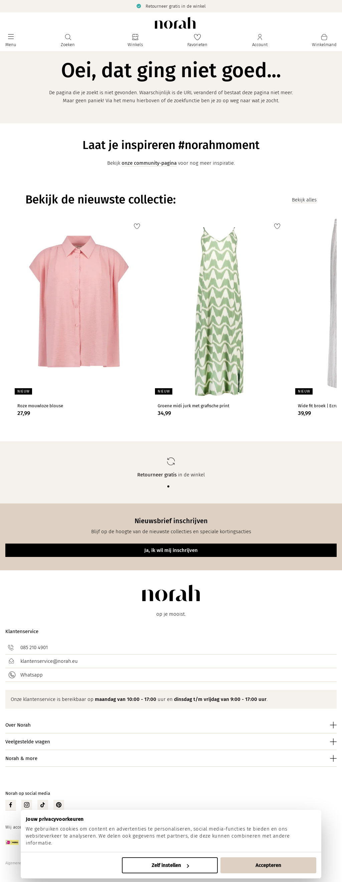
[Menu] (10, 40)
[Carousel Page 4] (179, 486)
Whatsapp (31, 675)
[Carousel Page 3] (174, 486)
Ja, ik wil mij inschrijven (171, 550)
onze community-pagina (149, 163)
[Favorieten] (197, 40)
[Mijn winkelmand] (324, 40)
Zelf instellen (170, 865)
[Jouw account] (260, 40)
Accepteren (268, 865)
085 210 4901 (34, 647)
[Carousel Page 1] (163, 486)
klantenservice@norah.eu (49, 661)
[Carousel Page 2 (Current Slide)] (168, 486)
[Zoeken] (68, 40)
